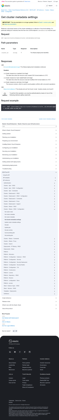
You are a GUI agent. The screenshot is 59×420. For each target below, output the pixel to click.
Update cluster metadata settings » (47, 119)
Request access (26, 367)
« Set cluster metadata (6, 119)
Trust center (25, 380)
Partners (45, 1)
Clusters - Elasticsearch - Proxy (11, 201)
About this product (7, 308)
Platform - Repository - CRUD (11, 275)
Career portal (12, 380)
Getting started (6, 133)
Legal (23, 378)
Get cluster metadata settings (13, 219)
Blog (10, 367)
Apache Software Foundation (17, 414)
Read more (27, 1)
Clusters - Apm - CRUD (9, 185)
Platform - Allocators (9, 254)
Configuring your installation (10, 148)
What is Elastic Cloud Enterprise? (11, 130)
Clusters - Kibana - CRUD (10, 206)
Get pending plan (9, 235)
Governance (43, 365)
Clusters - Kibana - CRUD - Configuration (14, 209)
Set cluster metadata (10, 217)
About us (40, 1)
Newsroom (12, 369)
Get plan (7, 224)
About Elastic (12, 363)
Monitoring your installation (9, 154)
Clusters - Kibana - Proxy (10, 241)
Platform (6, 251)
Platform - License (8, 272)
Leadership (12, 365)
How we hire (12, 382)
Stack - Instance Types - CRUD (11, 285)
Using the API (6, 175)
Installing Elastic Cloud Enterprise (11, 144)
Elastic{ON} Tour (44, 380)
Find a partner (26, 363)
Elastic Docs (4, 10)
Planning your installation (9, 137)
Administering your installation (10, 158)
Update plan (8, 227)
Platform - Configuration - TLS (11, 267)
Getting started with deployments (11, 162)
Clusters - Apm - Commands (11, 190)
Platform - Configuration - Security (12, 259)
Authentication (7, 183)
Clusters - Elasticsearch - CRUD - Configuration (15, 196)
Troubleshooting (6, 168)
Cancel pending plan (10, 232)
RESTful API (5, 172)
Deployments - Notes (9, 249)
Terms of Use (18, 400)
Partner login (25, 365)
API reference (6, 180)
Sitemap (11, 402)
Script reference (6, 298)
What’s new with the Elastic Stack (11, 305)
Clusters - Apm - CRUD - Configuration (13, 188)
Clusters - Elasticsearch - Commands (13, 198)
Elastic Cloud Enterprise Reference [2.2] (18, 10)
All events (42, 385)
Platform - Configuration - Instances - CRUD (15, 257)
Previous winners (44, 378)
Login (55, 1)
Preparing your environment (10, 140)
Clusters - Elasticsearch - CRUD (12, 193)
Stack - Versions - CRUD (10, 288)
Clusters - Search (8, 243)
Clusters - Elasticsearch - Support (12, 204)
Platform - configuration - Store (11, 280)
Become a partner (27, 369)
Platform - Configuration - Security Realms (14, 264)
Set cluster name (9, 211)
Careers (11, 378)
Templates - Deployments (10, 291)
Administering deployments (9, 165)
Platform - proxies (8, 283)
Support (50, 1)
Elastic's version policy (45, 22)
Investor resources (45, 363)
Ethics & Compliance (28, 387)
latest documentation (10, 24)
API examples (6, 177)
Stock (41, 369)
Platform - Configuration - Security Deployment (15, 262)
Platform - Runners (8, 278)
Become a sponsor (45, 382)
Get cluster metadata (10, 214)
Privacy (24, 382)
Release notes (6, 301)
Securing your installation (9, 151)
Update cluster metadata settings (13, 222)
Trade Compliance (27, 385)
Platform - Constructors (10, 270)
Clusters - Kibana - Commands (11, 238)
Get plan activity (9, 230)
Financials (43, 367)
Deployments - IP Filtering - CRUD (12, 246)
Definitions (6, 293)
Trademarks (11, 400)
